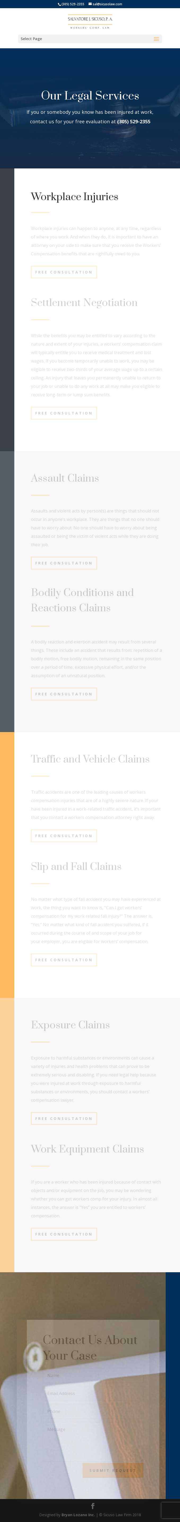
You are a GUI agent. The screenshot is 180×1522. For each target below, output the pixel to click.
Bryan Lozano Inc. (78, 1514)
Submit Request (115, 1470)
